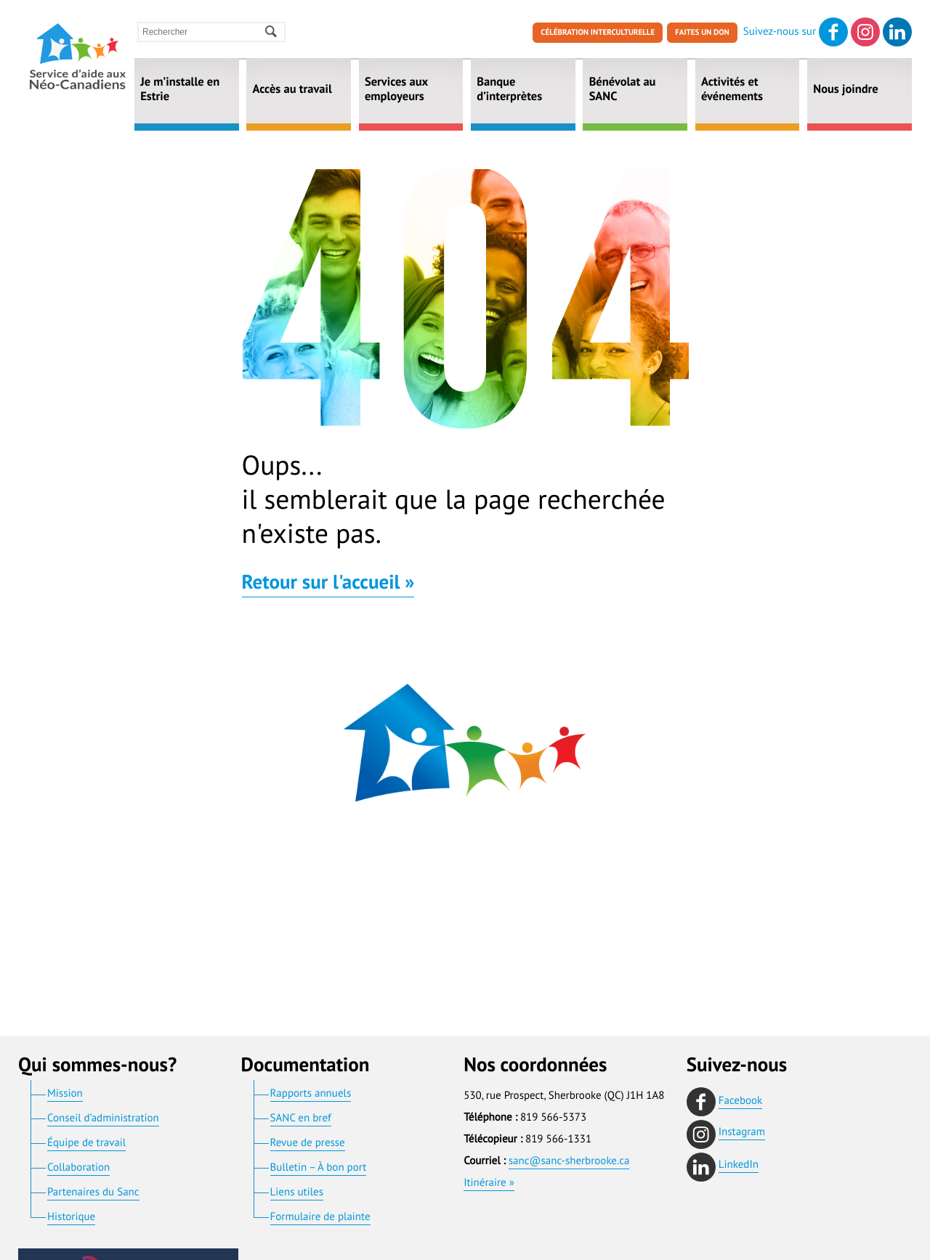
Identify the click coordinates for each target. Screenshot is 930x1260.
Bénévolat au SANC (622, 90)
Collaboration (78, 1168)
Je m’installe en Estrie (179, 90)
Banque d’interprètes (509, 90)
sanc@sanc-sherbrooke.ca (569, 1162)
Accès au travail (292, 90)
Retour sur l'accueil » (328, 584)
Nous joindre (845, 90)
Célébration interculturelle (598, 33)
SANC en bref (300, 1119)
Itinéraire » (489, 1183)
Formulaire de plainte (320, 1217)
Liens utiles (296, 1193)
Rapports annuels (311, 1094)
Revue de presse (307, 1143)
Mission (65, 1094)
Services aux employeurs (396, 90)
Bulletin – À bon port (318, 1168)
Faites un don (702, 33)
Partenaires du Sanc (93, 1193)
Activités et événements (732, 90)
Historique (71, 1217)
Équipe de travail (86, 1143)
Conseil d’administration (103, 1119)
